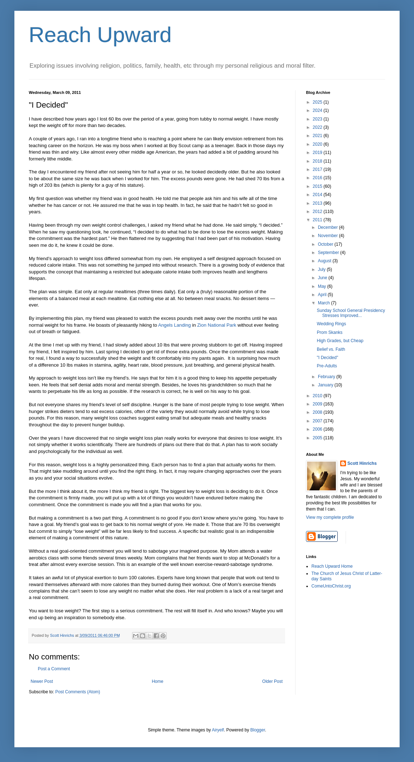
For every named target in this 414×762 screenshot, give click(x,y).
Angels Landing (174, 325)
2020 (318, 144)
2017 (318, 169)
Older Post (272, 681)
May (322, 286)
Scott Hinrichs (362, 463)
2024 (318, 110)
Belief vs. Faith (331, 349)
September (329, 252)
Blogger (257, 729)
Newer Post (42, 681)
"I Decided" (327, 357)
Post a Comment (54, 668)
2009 (318, 404)
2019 (318, 152)
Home (157, 681)
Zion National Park (216, 325)
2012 (318, 211)
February (327, 376)
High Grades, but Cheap (340, 340)
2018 (318, 161)
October (326, 244)
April (323, 294)
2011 (318, 219)
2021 (318, 135)
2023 (318, 119)
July (322, 269)
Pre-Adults (327, 365)
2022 (318, 127)
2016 (318, 177)
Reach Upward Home (332, 566)
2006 (318, 429)
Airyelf (218, 729)
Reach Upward (100, 35)
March (324, 302)
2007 (318, 420)
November (328, 235)
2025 (318, 102)
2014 (318, 194)
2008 (318, 412)
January (326, 384)
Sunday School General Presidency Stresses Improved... (351, 313)
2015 (318, 186)
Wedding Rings (331, 323)
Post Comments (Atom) (77, 691)
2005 (318, 437)
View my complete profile (330, 517)
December (328, 227)
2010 (318, 395)
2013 (318, 203)
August (325, 260)
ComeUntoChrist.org (331, 586)
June (323, 277)
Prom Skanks (329, 332)
